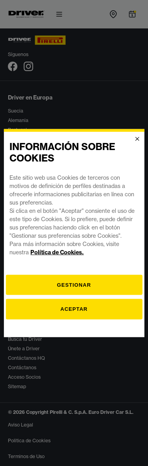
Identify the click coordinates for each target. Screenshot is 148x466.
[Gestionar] (74, 284)
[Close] (137, 139)
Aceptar (74, 309)
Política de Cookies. (57, 252)
